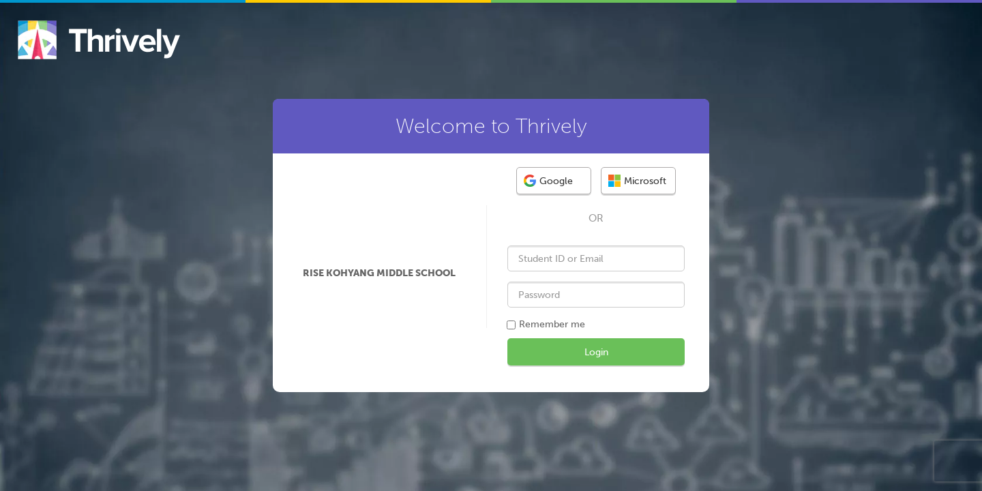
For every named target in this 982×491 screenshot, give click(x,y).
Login (596, 352)
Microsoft (637, 181)
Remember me (552, 324)
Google (548, 181)
